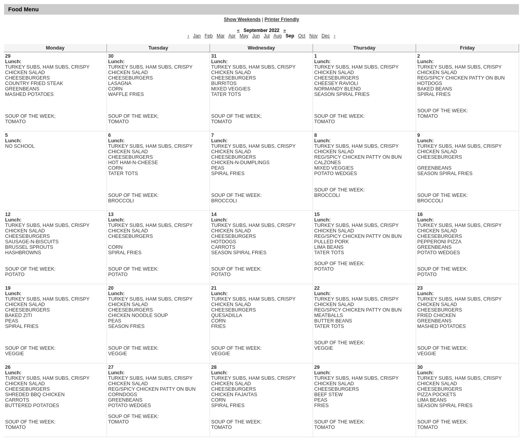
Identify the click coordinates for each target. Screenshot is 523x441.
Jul (267, 36)
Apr (232, 36)
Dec (326, 36)
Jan (197, 36)
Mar (221, 36)
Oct (302, 36)
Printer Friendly (282, 19)
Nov (313, 36)
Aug (277, 36)
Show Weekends (242, 19)
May (244, 36)
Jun (256, 36)
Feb (209, 36)
